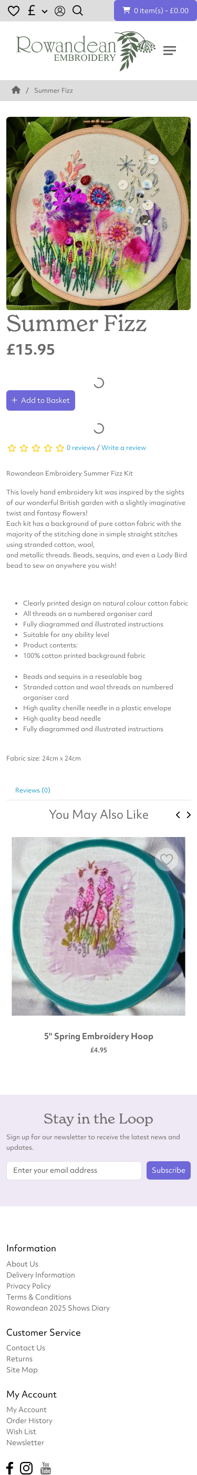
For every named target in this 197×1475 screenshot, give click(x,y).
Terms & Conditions (38, 1297)
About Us (22, 1264)
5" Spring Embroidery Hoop (98, 1036)
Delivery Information (40, 1275)
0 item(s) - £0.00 (155, 10)
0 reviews (81, 447)
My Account (26, 1409)
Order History (29, 1420)
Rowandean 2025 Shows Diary (58, 1308)
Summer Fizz (53, 90)
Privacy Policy (28, 1286)
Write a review (123, 447)
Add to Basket (41, 400)
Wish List (21, 1431)
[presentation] (178, 815)
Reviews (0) (32, 790)
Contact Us (25, 1347)
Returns (19, 1358)
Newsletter (25, 1442)
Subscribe (168, 1170)
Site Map (22, 1369)
